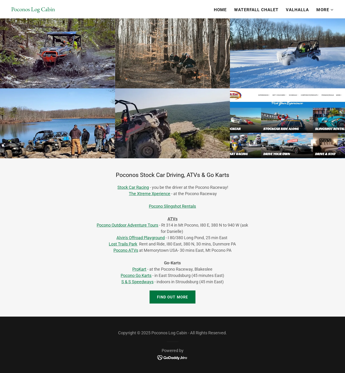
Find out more (172, 297)
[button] (325, 10)
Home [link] (220, 9)
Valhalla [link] (297, 9)
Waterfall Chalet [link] (256, 9)
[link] (33, 9)
